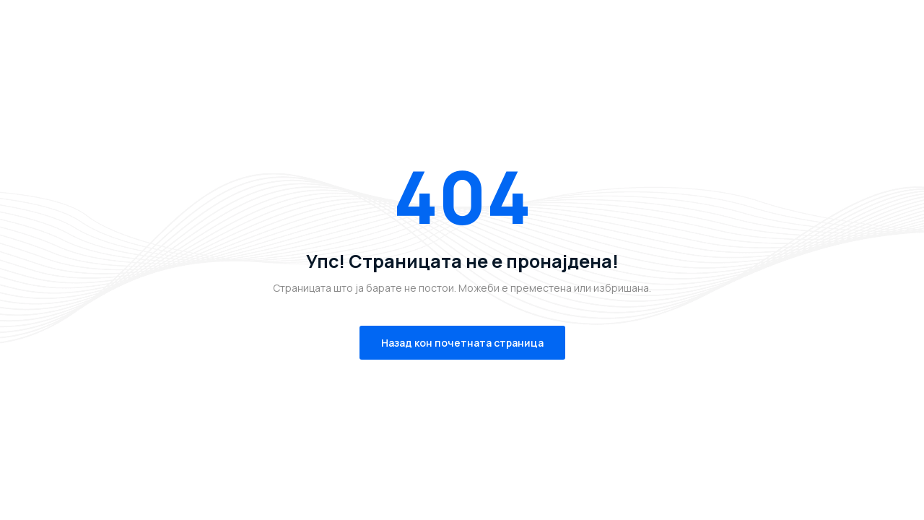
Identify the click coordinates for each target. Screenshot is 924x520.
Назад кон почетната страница (462, 343)
